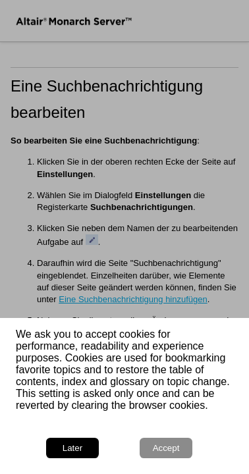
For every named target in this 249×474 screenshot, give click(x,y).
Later (72, 448)
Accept (166, 448)
